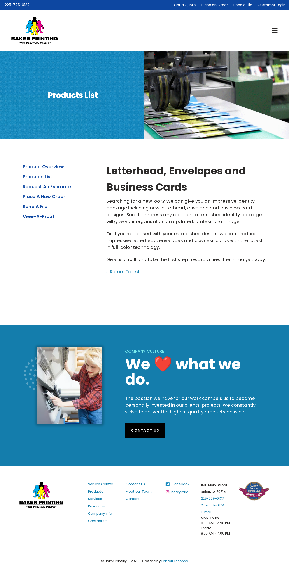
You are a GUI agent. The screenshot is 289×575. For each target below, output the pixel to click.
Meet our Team (139, 491)
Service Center (100, 484)
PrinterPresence (174, 560)
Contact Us (145, 430)
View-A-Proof (38, 216)
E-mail (206, 512)
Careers (132, 498)
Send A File (35, 206)
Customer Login (271, 4)
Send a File (242, 4)
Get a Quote (185, 4)
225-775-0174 (212, 505)
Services (95, 498)
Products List (37, 176)
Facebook (181, 484)
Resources (97, 506)
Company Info (100, 513)
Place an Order (214, 4)
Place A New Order (44, 196)
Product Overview (43, 167)
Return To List (125, 271)
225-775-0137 (17, 4)
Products (95, 491)
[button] (275, 30)
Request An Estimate (47, 186)
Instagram (179, 491)
